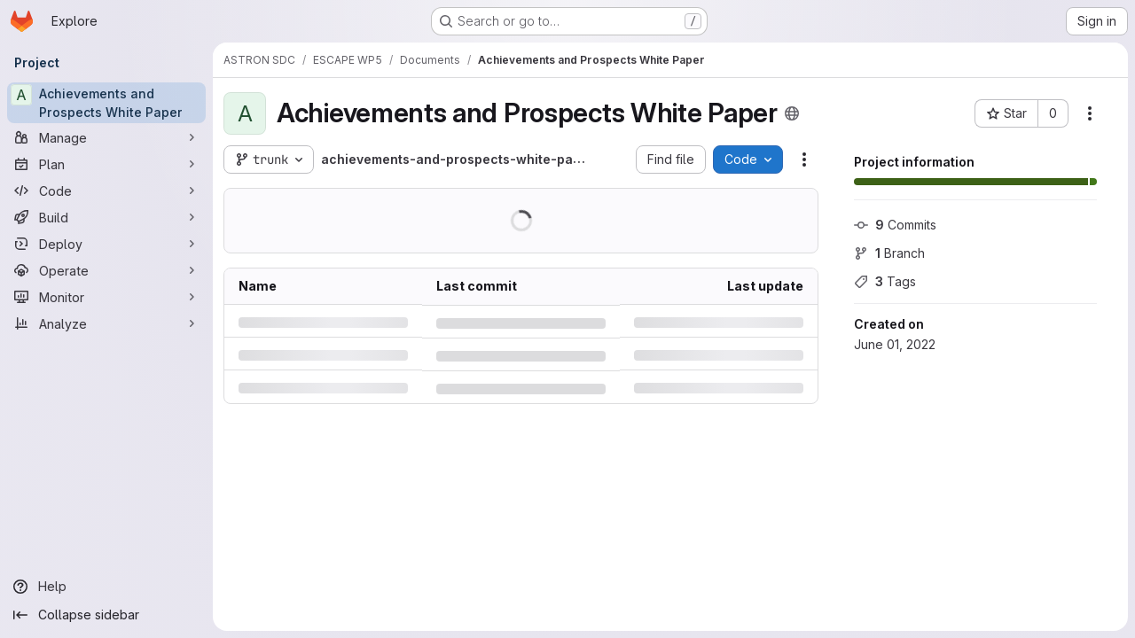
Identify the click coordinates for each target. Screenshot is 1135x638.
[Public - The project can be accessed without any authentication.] (792, 113)
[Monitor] (106, 296)
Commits (895, 224)
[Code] (106, 190)
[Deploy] (106, 243)
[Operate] (106, 270)
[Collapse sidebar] (106, 615)
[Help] (106, 586)
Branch (889, 253)
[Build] (106, 217)
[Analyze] (106, 323)
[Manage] (106, 137)
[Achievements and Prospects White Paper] (106, 102)
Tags (885, 281)
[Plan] (106, 164)
